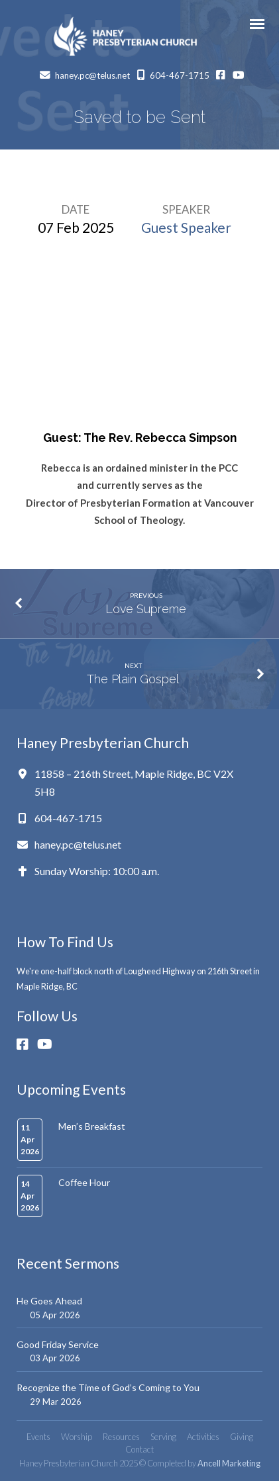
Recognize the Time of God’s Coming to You (108, 1387)
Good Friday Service (58, 1344)
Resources (121, 1436)
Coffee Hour (84, 1182)
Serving (163, 1436)
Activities (203, 1436)
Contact (139, 1449)
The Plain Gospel (133, 679)
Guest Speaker (186, 227)
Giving (241, 1436)
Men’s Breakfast (91, 1126)
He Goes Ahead (49, 1300)
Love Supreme (145, 609)
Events (38, 1436)
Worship (76, 1436)
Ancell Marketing (228, 1463)
